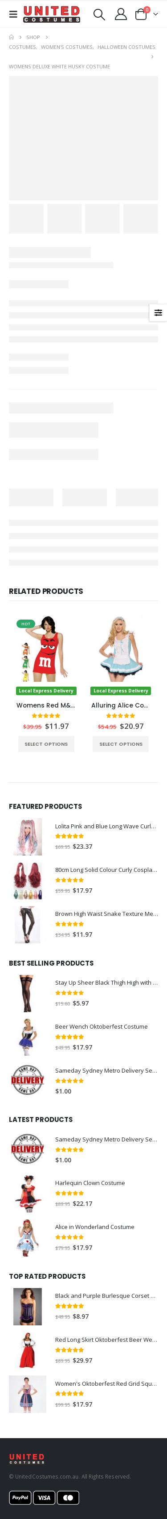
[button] (16, 14)
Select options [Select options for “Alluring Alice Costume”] (121, 744)
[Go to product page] (46, 655)
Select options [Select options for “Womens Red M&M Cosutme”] (46, 744)
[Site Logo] (51, 14)
